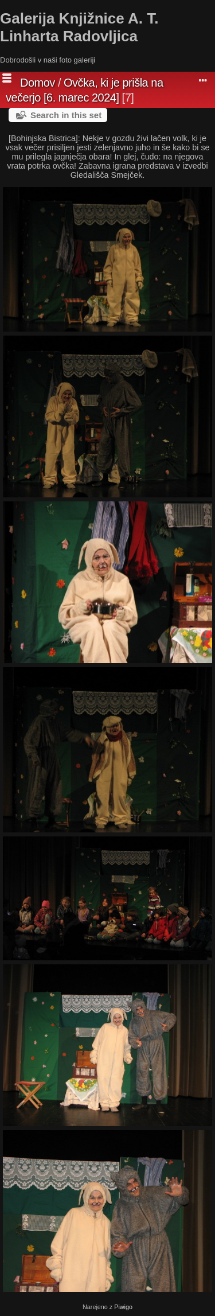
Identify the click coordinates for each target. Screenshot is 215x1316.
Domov (37, 82)
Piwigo (123, 1306)
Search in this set (65, 115)
